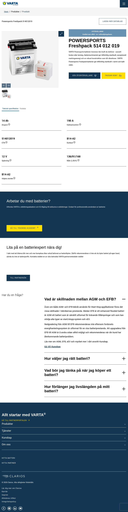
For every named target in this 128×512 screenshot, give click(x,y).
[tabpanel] (64, 149)
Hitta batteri (8, 458)
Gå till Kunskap (52, 346)
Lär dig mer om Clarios (12, 488)
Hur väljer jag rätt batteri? (67, 358)
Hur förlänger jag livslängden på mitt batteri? (77, 389)
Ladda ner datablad (113, 21)
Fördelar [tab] (23, 108)
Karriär (5, 491)
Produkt (26, 11)
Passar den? (113, 75)
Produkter (7, 424)
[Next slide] (8, 85)
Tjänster (6, 431)
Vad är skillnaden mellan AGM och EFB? (80, 299)
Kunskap (7, 437)
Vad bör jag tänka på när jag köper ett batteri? (77, 372)
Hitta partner (9, 463)
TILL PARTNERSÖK (18, 278)
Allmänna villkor (9, 498)
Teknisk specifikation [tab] (10, 108)
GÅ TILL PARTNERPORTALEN (14, 420)
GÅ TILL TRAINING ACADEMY (22, 228)
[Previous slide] (4, 85)
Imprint (5, 495)
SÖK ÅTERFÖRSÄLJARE (84, 75)
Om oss (6, 444)
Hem (6, 11)
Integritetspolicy (9, 501)
